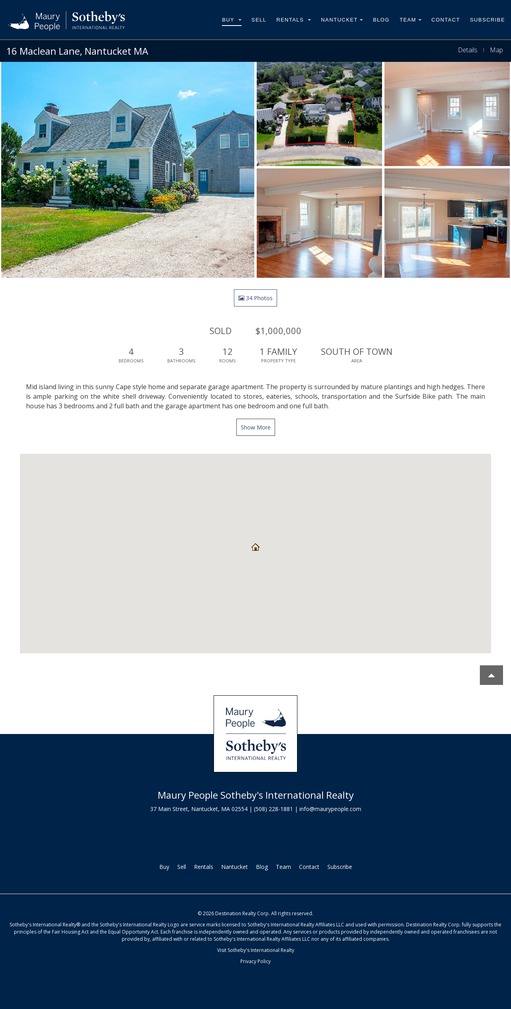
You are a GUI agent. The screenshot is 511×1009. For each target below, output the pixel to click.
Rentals (293, 20)
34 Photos (255, 298)
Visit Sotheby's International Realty (255, 950)
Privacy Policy (255, 961)
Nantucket (342, 20)
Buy (232, 20)
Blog (381, 20)
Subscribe (487, 20)
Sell (259, 20)
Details (467, 50)
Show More (256, 427)
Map (496, 50)
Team (411, 20)
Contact (446, 20)
